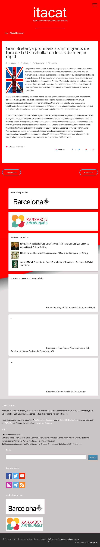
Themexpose (91, 542)
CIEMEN (8, 423)
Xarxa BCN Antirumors (69, 420)
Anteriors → (89, 172)
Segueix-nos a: (12, 468)
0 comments (40, 63)
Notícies (54, 63)
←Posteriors (11, 172)
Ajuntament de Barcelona (44, 420)
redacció (14, 63)
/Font (69, 137)
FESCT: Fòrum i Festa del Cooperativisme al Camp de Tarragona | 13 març (54, 253)
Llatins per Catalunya (44, 423)
